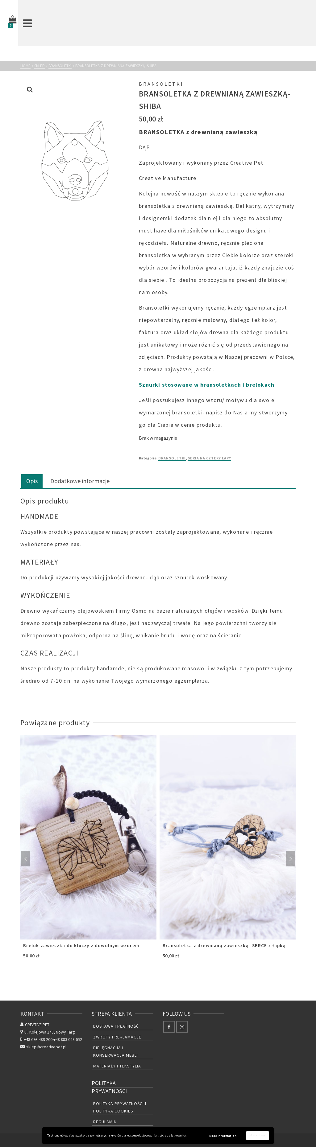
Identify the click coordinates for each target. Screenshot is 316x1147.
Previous (25, 858)
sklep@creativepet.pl (43, 1047)
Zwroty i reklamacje (117, 1037)
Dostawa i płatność (116, 1026)
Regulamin (105, 1121)
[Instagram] (182, 1027)
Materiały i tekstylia (117, 1066)
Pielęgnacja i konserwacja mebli (115, 1051)
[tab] (32, 481)
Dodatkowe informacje (80, 481)
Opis (32, 481)
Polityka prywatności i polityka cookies (119, 1107)
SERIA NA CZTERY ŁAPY (209, 458)
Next (290, 858)
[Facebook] (169, 1027)
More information (222, 1136)
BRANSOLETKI (172, 458)
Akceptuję (257, 1135)
